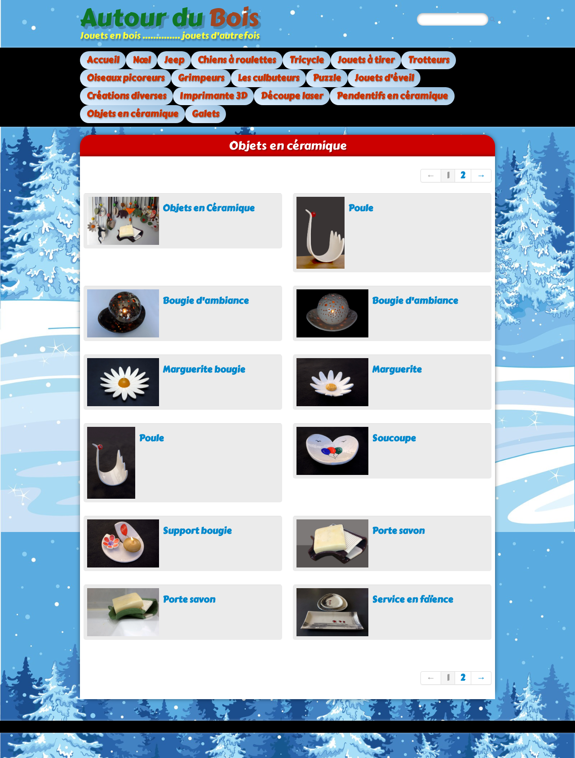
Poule (360, 208)
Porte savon (398, 531)
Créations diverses (126, 96)
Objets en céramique (132, 114)
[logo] (173, 23)
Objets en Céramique (209, 208)
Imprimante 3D (213, 96)
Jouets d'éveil (384, 78)
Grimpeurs (201, 78)
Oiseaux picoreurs (125, 78)
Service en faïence (412, 600)
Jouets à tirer (365, 60)
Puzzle (327, 78)
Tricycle (306, 60)
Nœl (141, 60)
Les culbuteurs (268, 78)
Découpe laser (292, 96)
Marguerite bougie (204, 370)
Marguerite (397, 370)
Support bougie (197, 531)
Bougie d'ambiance (206, 301)
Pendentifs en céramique (392, 96)
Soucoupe (394, 438)
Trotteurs (428, 60)
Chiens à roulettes (237, 60)
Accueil (103, 60)
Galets (205, 114)
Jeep (174, 60)
